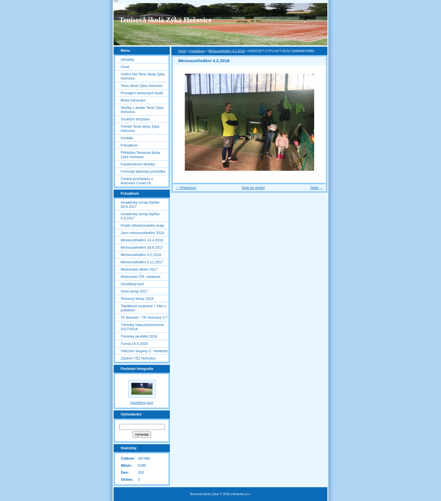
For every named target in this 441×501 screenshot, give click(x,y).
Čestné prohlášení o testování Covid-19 (137, 181)
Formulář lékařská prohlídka (143, 171)
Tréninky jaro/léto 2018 (139, 336)
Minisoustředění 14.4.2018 (142, 240)
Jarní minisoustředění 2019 (142, 233)
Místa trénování (133, 100)
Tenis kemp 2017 (134, 291)
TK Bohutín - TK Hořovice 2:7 (144, 317)
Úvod (182, 51)
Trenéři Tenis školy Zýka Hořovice (140, 128)
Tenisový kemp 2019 (137, 298)
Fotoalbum (197, 51)
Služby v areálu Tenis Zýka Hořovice (142, 109)
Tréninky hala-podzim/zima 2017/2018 (142, 327)
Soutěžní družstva (135, 119)
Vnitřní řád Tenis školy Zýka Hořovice (143, 76)
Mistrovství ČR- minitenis (141, 277)
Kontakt (127, 138)
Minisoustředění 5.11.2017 (142, 262)
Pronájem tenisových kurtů (142, 93)
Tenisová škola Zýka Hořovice (165, 20)
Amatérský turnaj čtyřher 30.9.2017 (140, 204)
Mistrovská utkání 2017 (139, 269)
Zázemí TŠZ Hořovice (138, 358)
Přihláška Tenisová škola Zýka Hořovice (140, 154)
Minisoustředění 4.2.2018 (226, 51)
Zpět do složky (253, 188)
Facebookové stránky (138, 164)
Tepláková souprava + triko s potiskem (143, 308)
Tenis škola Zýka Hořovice (142, 86)
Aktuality (127, 59)
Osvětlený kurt (132, 284)
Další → (316, 188)
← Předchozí (186, 188)
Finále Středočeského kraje (142, 225)
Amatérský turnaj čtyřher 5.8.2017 (140, 216)
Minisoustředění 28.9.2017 (142, 247)
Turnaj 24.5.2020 (134, 344)
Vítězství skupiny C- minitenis (144, 351)
